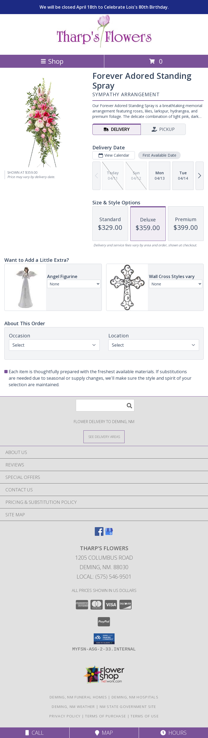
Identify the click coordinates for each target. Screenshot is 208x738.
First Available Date (159, 155)
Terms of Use (145, 716)
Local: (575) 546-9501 (104, 576)
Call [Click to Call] (34, 732)
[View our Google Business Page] (109, 534)
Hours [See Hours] (173, 732)
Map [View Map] (104, 732)
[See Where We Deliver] (104, 436)
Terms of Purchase (105, 716)
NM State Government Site (128, 706)
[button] (104, 638)
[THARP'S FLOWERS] (104, 46)
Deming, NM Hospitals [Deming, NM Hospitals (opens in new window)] (135, 697)
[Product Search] (105, 405)
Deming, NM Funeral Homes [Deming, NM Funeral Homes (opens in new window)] (78, 697)
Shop (52, 61)
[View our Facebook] (99, 534)
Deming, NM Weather (73, 706)
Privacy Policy (64, 716)
